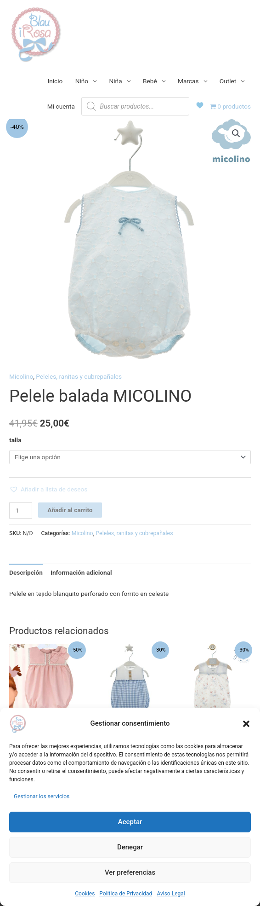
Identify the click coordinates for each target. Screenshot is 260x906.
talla (15, 440)
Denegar (130, 847)
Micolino (21, 376)
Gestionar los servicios (41, 796)
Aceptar (130, 822)
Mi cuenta (61, 106)
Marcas (188, 81)
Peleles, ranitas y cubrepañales (79, 376)
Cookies (85, 893)
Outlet (228, 81)
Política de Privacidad (125, 893)
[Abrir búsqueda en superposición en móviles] (135, 106)
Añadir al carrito (69, 510)
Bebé (150, 81)
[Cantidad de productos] (20, 510)
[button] (246, 723)
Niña (115, 81)
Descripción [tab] (26, 572)
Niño (81, 81)
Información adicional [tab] (81, 572)
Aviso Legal (171, 893)
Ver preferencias (130, 872)
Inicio (55, 81)
